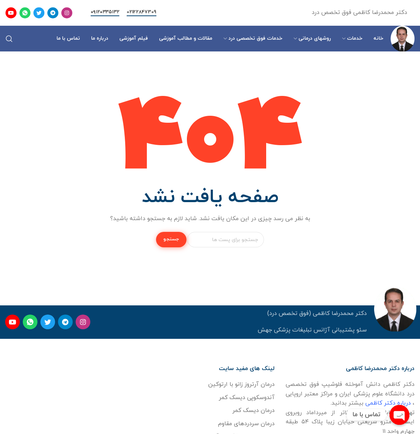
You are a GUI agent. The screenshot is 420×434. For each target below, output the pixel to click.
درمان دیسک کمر (253, 410)
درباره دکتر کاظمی (388, 403)
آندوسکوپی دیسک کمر (247, 398)
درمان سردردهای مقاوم (246, 424)
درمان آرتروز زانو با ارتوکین (241, 384)
